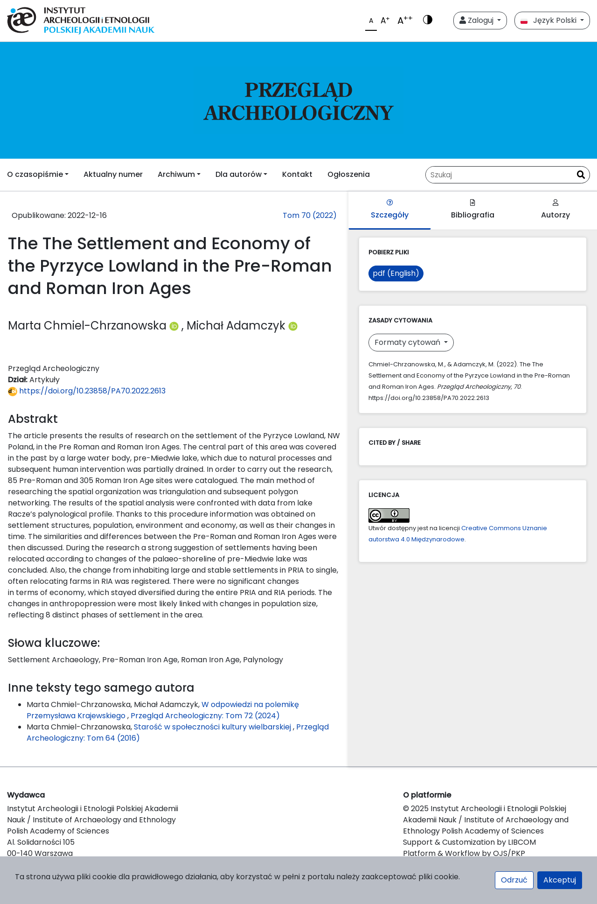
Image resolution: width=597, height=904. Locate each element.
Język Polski (549, 20)
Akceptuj (559, 880)
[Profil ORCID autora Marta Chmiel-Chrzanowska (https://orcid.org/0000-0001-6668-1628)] (175, 325)
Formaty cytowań (408, 342)
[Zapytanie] (499, 175)
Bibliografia (472, 209)
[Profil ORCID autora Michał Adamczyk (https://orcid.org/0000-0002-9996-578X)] (293, 325)
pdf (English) (396, 273)
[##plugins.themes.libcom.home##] (298, 100)
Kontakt (297, 174)
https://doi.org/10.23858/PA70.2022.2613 (87, 390)
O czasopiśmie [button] (35, 174)
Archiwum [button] (176, 174)
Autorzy (555, 209)
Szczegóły (390, 209)
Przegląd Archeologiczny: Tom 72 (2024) (205, 715)
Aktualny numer (113, 174)
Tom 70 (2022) (310, 215)
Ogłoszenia (348, 174)
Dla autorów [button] (238, 174)
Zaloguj (477, 20)
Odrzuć (514, 880)
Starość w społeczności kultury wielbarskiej (213, 727)
